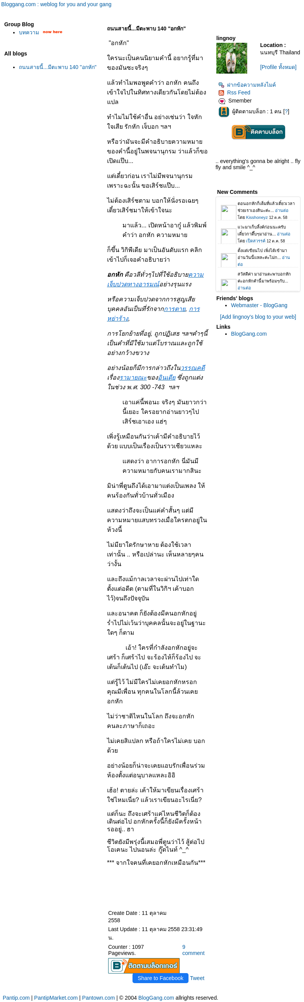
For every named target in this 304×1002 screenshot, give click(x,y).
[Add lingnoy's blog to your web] (258, 317)
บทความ (29, 32)
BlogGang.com (249, 334)
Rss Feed (234, 92)
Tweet (197, 978)
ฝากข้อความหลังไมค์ (247, 85)
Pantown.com (98, 998)
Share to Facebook (160, 978)
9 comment (193, 950)
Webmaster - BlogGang (259, 305)
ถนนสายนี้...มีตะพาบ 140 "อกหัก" (58, 67)
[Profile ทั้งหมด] (278, 67)
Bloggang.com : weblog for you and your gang (56, 4)
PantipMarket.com (56, 998)
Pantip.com (16, 998)
